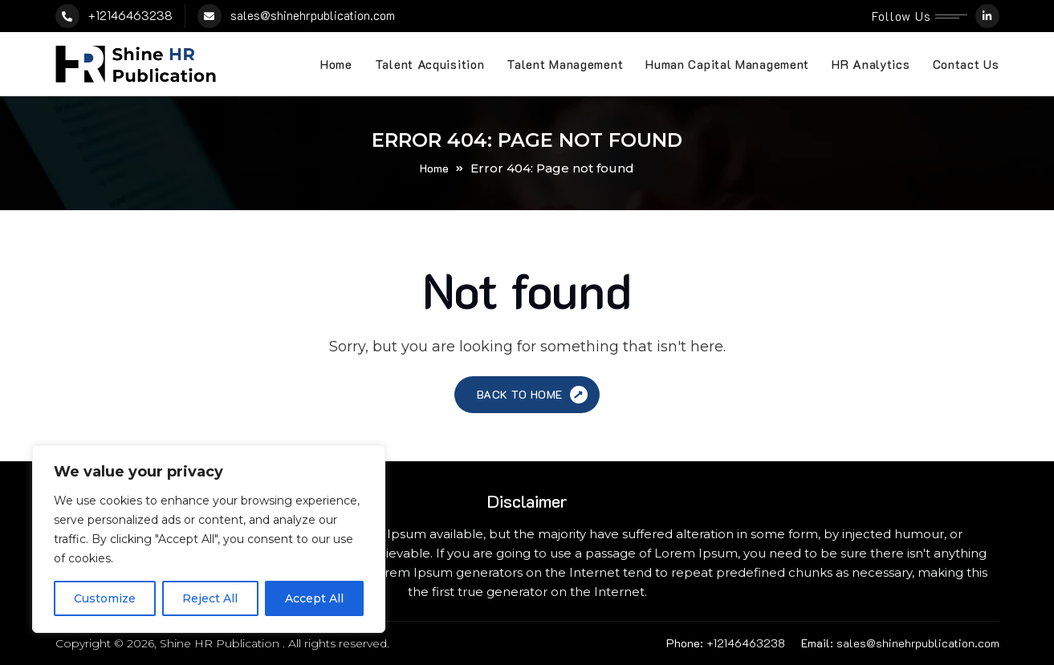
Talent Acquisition (430, 64)
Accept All (314, 598)
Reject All (210, 598)
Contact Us (966, 64)
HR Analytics (871, 64)
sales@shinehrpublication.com (312, 15)
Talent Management (565, 64)
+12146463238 (130, 15)
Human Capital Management (727, 64)
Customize (105, 598)
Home (336, 64)
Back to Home (534, 395)
